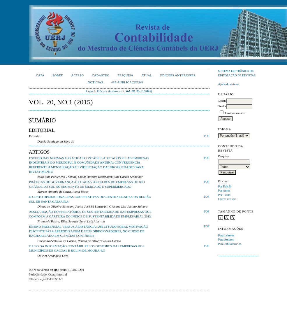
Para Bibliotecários (229, 243)
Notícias (95, 82)
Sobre (57, 75)
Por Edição (225, 186)
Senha (222, 106)
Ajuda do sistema (228, 84)
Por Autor (224, 190)
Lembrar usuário (235, 113)
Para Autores (226, 239)
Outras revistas (227, 199)
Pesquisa (125, 75)
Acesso (77, 75)
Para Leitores (226, 235)
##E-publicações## (127, 82)
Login (222, 100)
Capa (40, 75)
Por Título (224, 194)
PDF (206, 136)
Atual (146, 75)
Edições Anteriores (177, 75)
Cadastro (100, 75)
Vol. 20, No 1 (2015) (138, 91)
